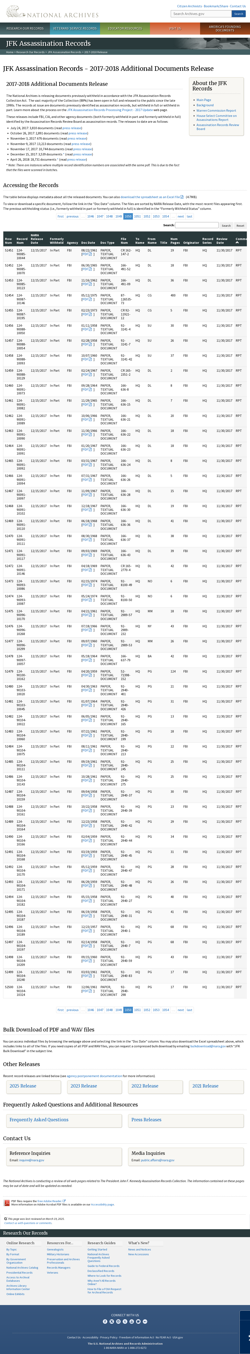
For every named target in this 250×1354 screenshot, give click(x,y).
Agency (72, 242)
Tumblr (125, 1321)
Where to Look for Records (104, 1276)
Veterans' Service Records (75, 28)
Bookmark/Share (216, 6)
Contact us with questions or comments (28, 1223)
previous (73, 216)
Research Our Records (25, 28)
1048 (109, 216)
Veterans (52, 1272)
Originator (191, 242)
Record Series (207, 241)
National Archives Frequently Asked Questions (99, 1257)
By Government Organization (16, 1260)
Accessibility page (102, 1204)
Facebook (105, 1321)
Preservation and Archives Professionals (63, 1260)
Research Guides (102, 1243)
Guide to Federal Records (104, 1266)
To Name (139, 241)
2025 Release (23, 1086)
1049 (118, 216)
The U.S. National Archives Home (52, 11)
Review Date (222, 241)
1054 (165, 216)
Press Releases (146, 1119)
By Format (12, 1254)
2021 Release (205, 1086)
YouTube (131, 1321)
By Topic (11, 1249)
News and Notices (139, 1249)
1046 (90, 216)
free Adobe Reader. (51, 1201)
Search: (169, 225)
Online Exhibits (15, 1294)
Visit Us (175, 28)
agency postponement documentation (94, 1076)
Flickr (144, 1321)
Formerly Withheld (57, 241)
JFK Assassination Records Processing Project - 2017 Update (110, 110)
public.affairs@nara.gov (157, 1160)
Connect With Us (125, 1315)
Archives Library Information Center (18, 1287)
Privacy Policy (109, 1337)
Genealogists (55, 1249)
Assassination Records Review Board (218, 127)
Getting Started (97, 1249)
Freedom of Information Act (136, 1337)
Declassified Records (101, 1271)
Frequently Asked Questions (39, 1119)
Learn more (213, 1346)
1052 (147, 216)
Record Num (22, 241)
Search (238, 14)
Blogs (138, 1321)
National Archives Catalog (22, 1267)
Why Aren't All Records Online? (102, 1282)
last (189, 216)
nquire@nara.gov (32, 1160)
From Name (152, 241)
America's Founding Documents (225, 28)
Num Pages (175, 241)
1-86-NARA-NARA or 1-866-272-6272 (125, 1348)
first (61, 216)
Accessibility (90, 1337)
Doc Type (107, 242)
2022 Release (144, 1086)
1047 (100, 216)
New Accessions (138, 1254)
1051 (137, 216)
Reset (240, 226)
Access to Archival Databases (17, 1279)
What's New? (138, 1243)
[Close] (245, 1315)
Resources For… (60, 1243)
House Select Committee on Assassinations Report (217, 118)
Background (205, 105)
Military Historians (58, 1254)
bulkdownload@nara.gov (208, 1046)
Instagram (118, 1321)
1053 (156, 216)
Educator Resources (125, 28)
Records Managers (59, 1267)
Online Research (20, 1243)
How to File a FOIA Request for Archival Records (104, 1290)
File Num (124, 241)
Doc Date (88, 242)
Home (10, 52)
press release (71, 128)
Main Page (204, 100)
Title (163, 242)
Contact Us (238, 6)
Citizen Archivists (189, 6)
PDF (85, 254)
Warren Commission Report (216, 110)
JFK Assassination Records (64, 52)
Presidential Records (19, 1272)
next (181, 216)
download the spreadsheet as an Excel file (150, 197)
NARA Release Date (37, 239)
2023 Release (84, 1086)
